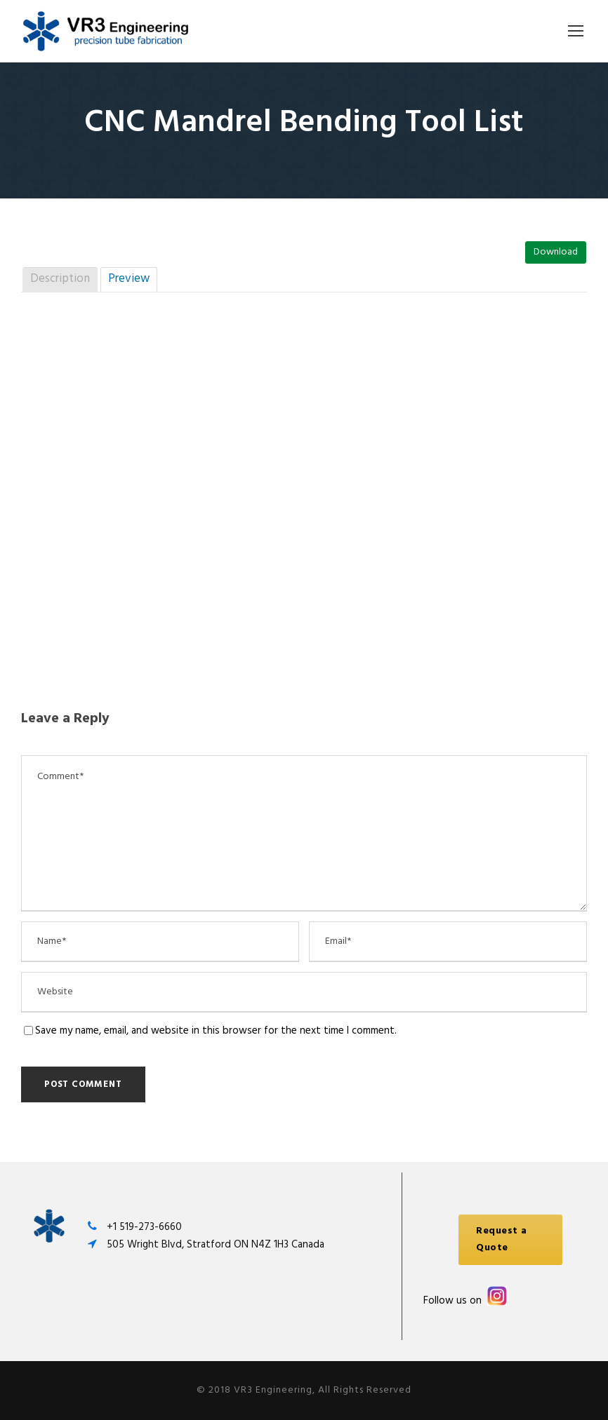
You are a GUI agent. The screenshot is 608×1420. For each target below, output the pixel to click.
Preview (129, 278)
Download (556, 252)
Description (60, 278)
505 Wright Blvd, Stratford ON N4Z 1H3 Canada (215, 1244)
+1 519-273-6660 (144, 1227)
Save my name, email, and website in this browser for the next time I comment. (216, 1030)
